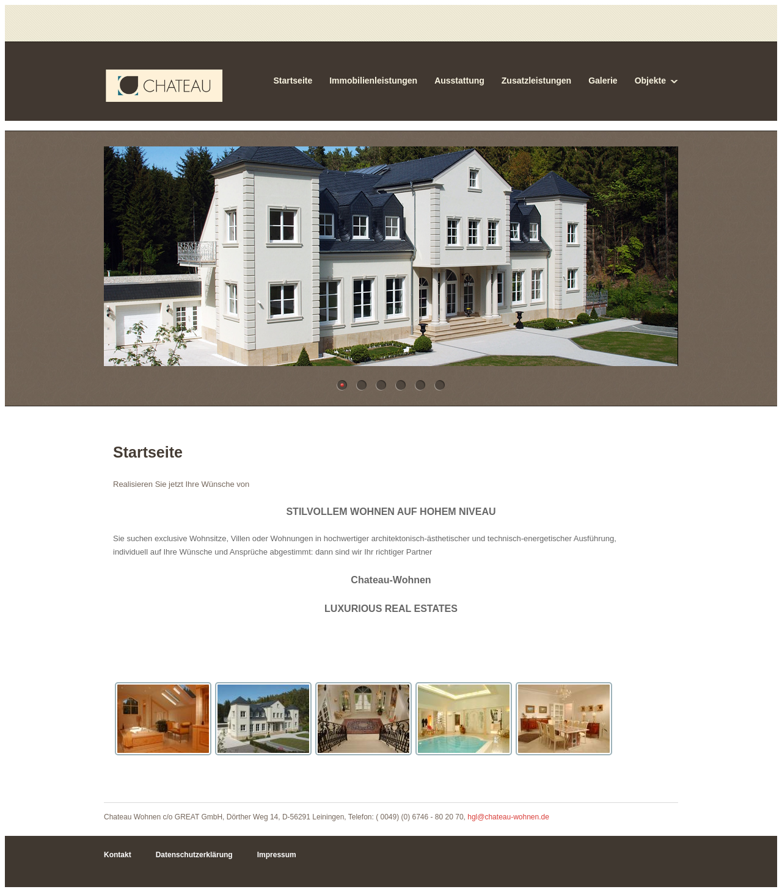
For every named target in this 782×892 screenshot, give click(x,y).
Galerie (602, 80)
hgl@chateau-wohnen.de (508, 817)
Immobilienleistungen (373, 80)
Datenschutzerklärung (194, 855)
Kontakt (117, 855)
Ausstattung (459, 80)
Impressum (276, 855)
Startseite (292, 80)
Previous (120, 262)
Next (661, 262)
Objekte (650, 80)
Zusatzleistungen (536, 80)
